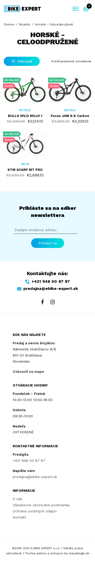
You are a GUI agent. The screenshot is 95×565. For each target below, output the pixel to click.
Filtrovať (21, 61)
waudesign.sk (79, 553)
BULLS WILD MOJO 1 (25, 116)
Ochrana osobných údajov (35, 511)
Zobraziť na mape (28, 371)
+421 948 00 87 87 (29, 460)
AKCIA (25, 164)
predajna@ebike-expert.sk (35, 476)
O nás (17, 499)
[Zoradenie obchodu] (71, 61)
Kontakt (19, 517)
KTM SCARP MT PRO (25, 170)
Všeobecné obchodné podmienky (41, 505)
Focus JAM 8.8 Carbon (70, 116)
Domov (9, 24)
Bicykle (24, 24)
